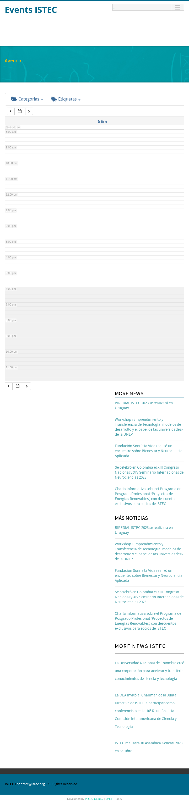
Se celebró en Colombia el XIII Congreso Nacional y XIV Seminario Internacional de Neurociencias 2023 (149, 472)
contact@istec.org (31, 784)
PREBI (89, 798)
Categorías (27, 99)
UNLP (110, 798)
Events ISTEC (31, 9)
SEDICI (99, 798)
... (115, 7)
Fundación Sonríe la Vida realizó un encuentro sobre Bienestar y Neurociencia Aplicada (148, 451)
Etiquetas (65, 99)
